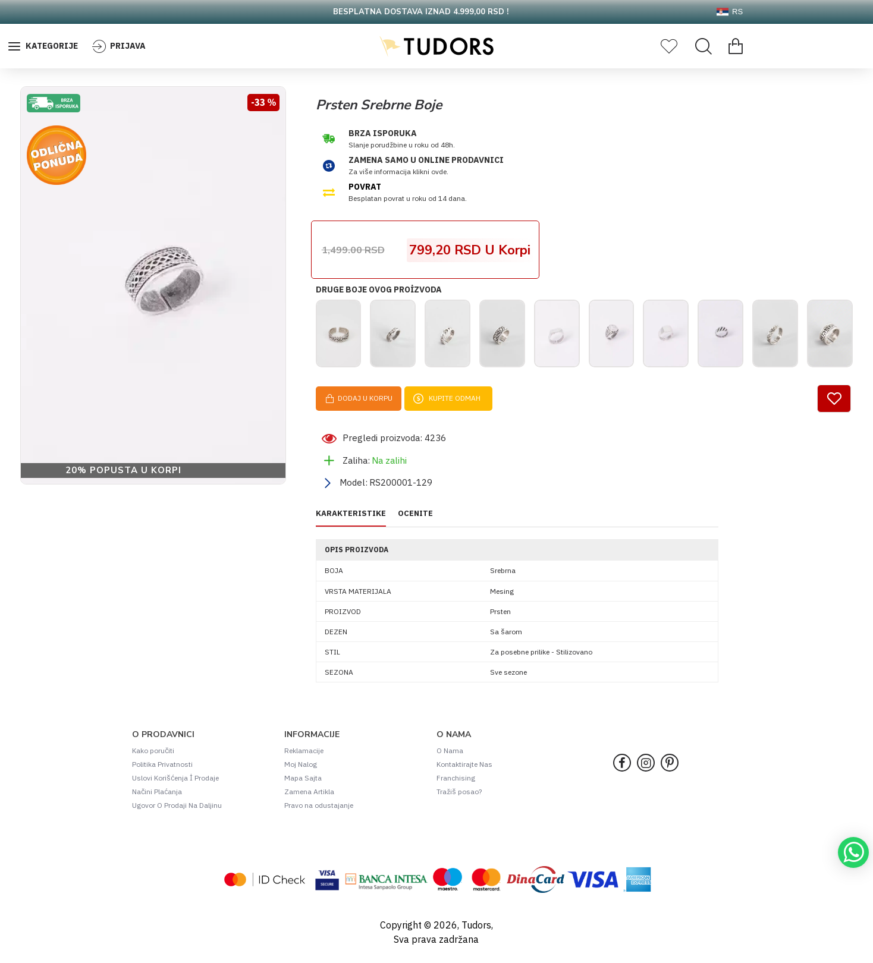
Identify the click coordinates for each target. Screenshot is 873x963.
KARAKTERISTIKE (351, 518)
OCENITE (415, 518)
